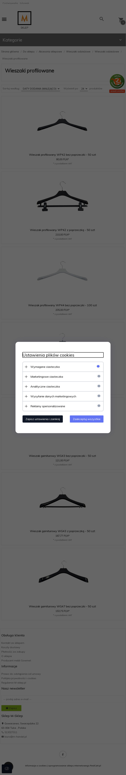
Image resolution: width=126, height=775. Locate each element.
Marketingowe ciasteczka (46, 376)
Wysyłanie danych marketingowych (53, 396)
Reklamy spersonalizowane (47, 406)
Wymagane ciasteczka (45, 367)
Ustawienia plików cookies (48, 355)
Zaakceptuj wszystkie (86, 419)
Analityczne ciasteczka (45, 386)
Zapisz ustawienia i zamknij (43, 419)
